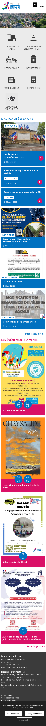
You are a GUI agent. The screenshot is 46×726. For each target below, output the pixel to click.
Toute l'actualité (33, 333)
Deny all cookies (35, 714)
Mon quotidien (10, 700)
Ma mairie (8, 695)
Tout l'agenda (35, 646)
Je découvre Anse (11, 698)
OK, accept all (13, 714)
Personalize (25, 720)
